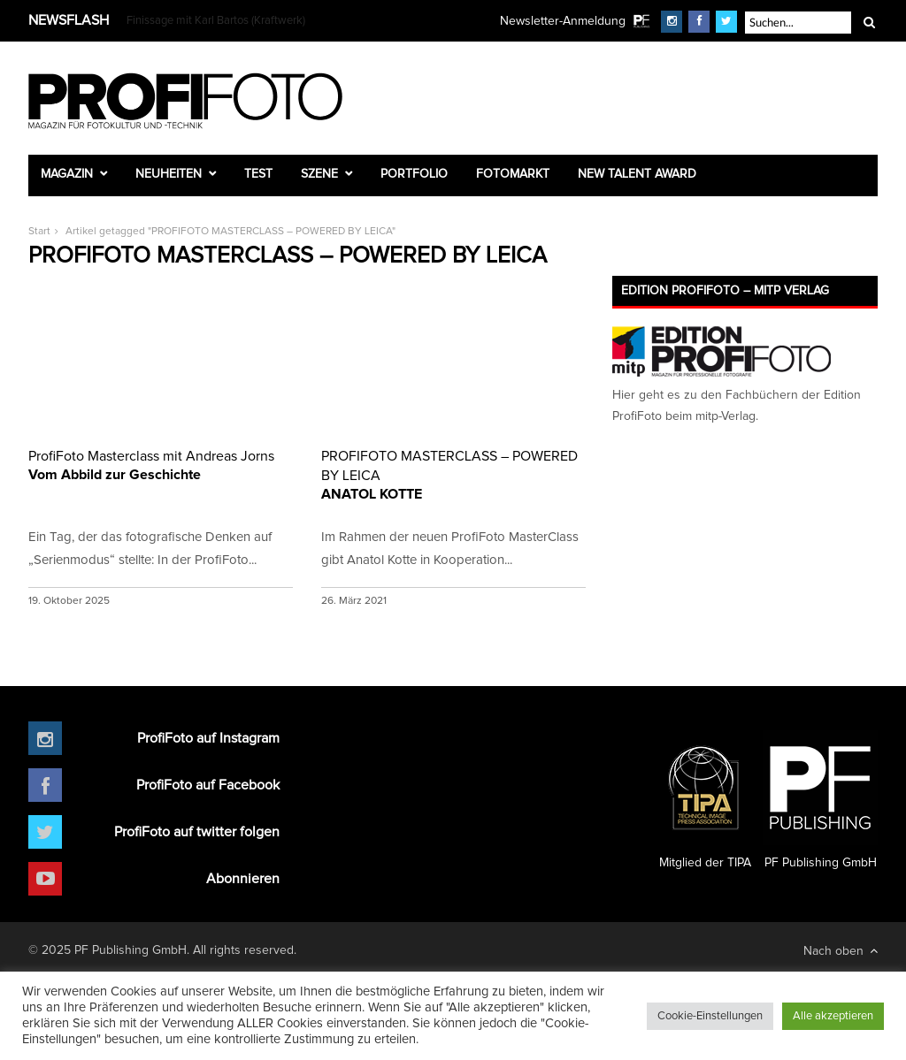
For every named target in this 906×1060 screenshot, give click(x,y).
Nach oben (840, 950)
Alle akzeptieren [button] (833, 1016)
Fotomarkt (512, 174)
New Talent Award (637, 174)
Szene (319, 174)
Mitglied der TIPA (705, 800)
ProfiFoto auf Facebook (208, 785)
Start (39, 231)
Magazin (67, 174)
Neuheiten (168, 174)
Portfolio (414, 174)
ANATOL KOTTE (453, 473)
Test (258, 174)
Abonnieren (243, 879)
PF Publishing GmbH (820, 800)
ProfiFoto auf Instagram (208, 738)
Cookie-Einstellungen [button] (710, 1016)
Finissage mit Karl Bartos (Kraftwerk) (216, 21)
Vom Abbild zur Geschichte (160, 464)
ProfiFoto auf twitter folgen (197, 832)
